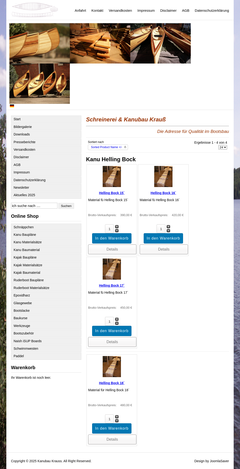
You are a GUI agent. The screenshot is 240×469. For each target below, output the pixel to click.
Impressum (146, 10)
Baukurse (20, 318)
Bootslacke (22, 310)
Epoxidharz (22, 295)
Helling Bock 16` (163, 193)
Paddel (19, 356)
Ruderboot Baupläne (29, 280)
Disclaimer (168, 10)
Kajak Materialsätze (28, 265)
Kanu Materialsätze (28, 242)
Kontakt (97, 10)
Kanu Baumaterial (27, 250)
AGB (185, 10)
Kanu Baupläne (25, 234)
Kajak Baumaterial (27, 272)
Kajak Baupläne (25, 257)
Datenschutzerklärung (212, 10)
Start (17, 119)
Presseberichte (24, 142)
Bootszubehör (24, 333)
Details (112, 249)
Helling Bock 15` (112, 193)
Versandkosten (120, 10)
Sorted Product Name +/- (106, 147)
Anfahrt (80, 10)
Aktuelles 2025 (24, 195)
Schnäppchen (24, 227)
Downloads (22, 134)
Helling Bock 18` (112, 383)
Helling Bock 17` (112, 285)
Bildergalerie (23, 127)
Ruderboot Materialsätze (31, 288)
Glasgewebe (23, 303)
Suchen (66, 206)
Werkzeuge (22, 326)
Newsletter (21, 187)
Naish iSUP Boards (28, 341)
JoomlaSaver (219, 461)
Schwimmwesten (26, 348)
